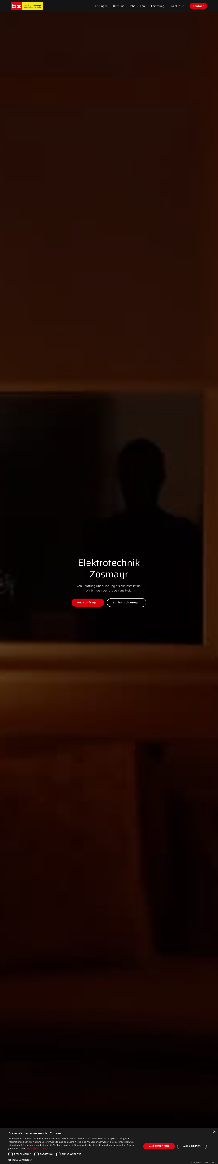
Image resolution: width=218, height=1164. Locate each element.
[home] (27, 6)
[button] (177, 6)
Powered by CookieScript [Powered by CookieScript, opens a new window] (203, 1162)
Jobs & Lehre (138, 6)
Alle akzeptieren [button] (159, 1146)
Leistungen (101, 6)
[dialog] (109, 1146)
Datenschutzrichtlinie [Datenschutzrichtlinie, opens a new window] (37, 1148)
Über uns (118, 6)
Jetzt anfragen (88, 602)
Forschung (157, 6)
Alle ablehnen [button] (192, 1146)
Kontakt (198, 6)
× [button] (214, 1132)
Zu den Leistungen (127, 602)
